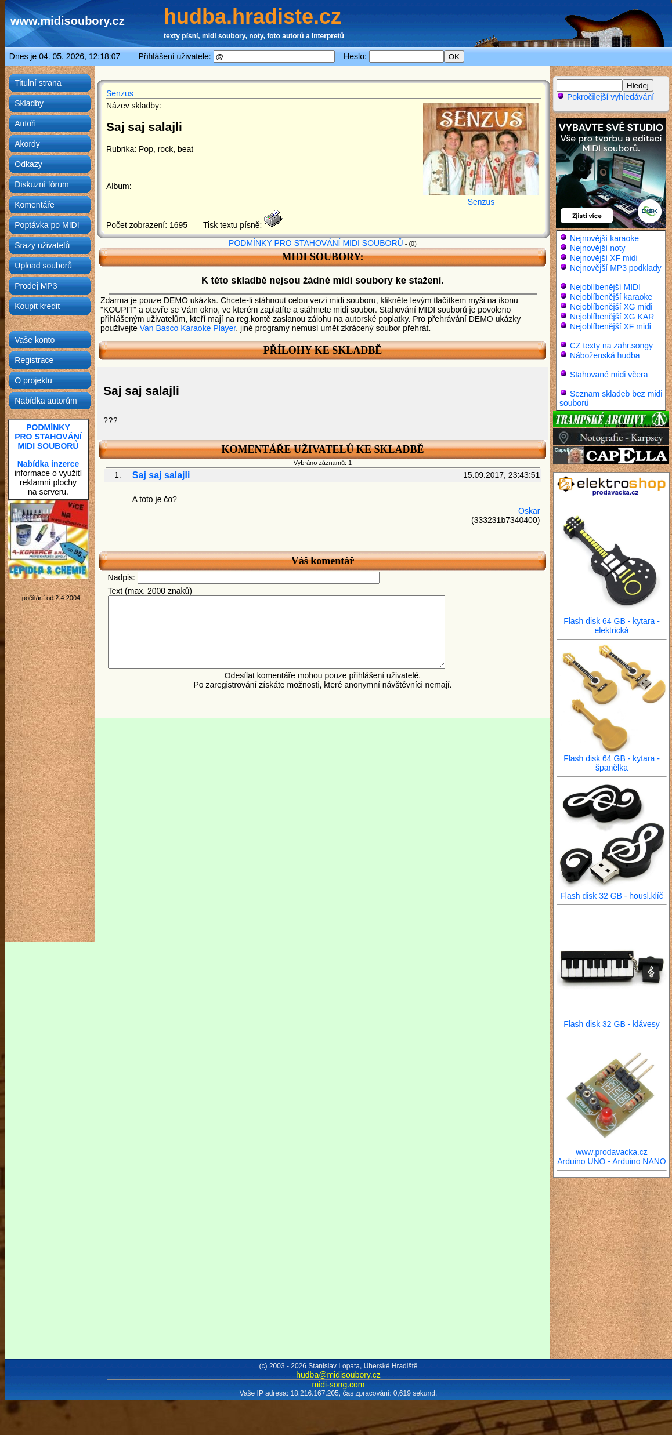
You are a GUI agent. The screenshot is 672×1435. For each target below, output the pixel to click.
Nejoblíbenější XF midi (610, 326)
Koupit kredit (37, 306)
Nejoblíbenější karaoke (611, 296)
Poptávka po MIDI (47, 225)
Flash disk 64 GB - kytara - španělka (612, 759)
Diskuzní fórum (41, 184)
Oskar (529, 510)
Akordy (27, 143)
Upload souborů (43, 265)
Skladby (29, 103)
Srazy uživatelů (42, 245)
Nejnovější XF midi (604, 258)
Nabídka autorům (46, 400)
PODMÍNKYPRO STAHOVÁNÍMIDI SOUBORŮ (48, 437)
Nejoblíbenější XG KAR (612, 316)
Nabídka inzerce (48, 463)
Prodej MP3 (36, 285)
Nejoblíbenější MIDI (605, 287)
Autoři (25, 123)
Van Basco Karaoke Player (188, 328)
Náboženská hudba (605, 355)
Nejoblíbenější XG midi (611, 306)
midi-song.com (338, 1384)
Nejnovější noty (598, 248)
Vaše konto (35, 339)
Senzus (119, 93)
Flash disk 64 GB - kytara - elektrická (612, 622)
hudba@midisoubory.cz (338, 1374)
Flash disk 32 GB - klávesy (612, 1020)
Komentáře (34, 204)
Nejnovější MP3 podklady (616, 268)
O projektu (33, 380)
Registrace (34, 360)
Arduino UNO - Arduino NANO (611, 1161)
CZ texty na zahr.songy (611, 345)
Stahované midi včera (609, 374)
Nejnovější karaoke (604, 238)
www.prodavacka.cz (612, 1148)
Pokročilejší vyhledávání (605, 96)
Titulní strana (38, 83)
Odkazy (28, 164)
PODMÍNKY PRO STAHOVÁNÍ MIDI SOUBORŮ (316, 243)
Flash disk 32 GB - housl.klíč (612, 892)
